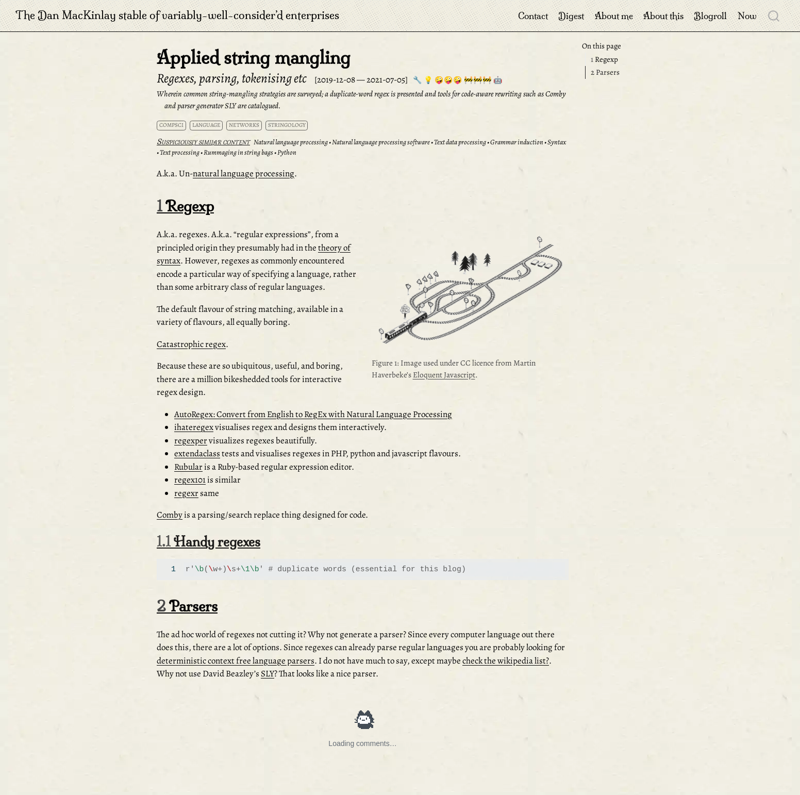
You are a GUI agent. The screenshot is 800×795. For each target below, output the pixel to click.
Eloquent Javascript (444, 374)
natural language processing (243, 173)
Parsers (605, 72)
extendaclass (197, 453)
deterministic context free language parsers (235, 661)
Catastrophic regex (191, 344)
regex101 (190, 480)
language (206, 125)
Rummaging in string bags (238, 152)
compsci (171, 125)
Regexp (604, 59)
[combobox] (774, 15)
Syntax (556, 142)
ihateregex (193, 427)
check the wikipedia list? (505, 661)
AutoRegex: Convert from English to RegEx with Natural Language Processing (313, 414)
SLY (267, 674)
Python (286, 152)
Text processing (179, 152)
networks (244, 125)
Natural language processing (291, 142)
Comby (169, 515)
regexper (190, 440)
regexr (186, 493)
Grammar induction (516, 142)
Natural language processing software (381, 142)
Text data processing (460, 142)
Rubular (188, 467)
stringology (287, 125)
